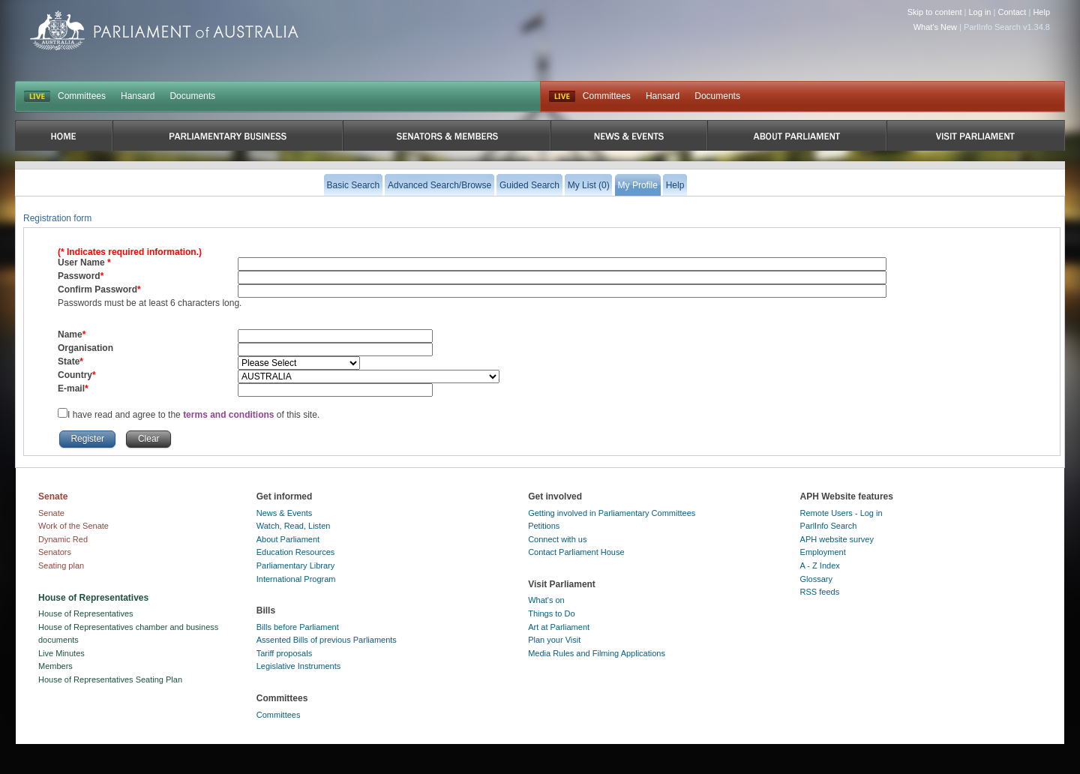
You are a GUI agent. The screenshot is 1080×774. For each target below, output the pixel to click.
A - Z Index (820, 565)
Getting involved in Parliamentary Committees (611, 513)
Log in (980, 12)
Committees (82, 96)
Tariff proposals (284, 653)
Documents (192, 96)
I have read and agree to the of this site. (194, 415)
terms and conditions (230, 415)
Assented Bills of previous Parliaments (326, 639)
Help (1041, 12)
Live (562, 97)
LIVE (37, 97)
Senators (54, 552)
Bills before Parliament (297, 627)
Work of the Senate (73, 525)
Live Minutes (61, 653)
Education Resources (295, 552)
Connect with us (557, 539)
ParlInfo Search (828, 525)
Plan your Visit (554, 639)
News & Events (284, 513)
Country (75, 375)
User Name (82, 262)
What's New (935, 27)
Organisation (85, 348)
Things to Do (551, 613)
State (69, 361)
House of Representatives (86, 613)
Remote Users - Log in (841, 513)
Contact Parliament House (576, 552)
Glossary (816, 579)
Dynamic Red (63, 539)
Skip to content (935, 12)
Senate (51, 513)
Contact (1012, 12)
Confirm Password (97, 289)
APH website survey (837, 539)
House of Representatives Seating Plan (110, 679)
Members (55, 666)
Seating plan (61, 565)
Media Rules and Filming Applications (596, 653)
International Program (296, 579)
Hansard (137, 96)
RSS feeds (820, 591)
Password (79, 276)
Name (70, 334)
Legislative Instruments (298, 666)
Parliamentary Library (295, 565)
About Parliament (288, 539)
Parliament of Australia (164, 30)
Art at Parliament (559, 627)
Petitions (544, 525)
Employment (823, 552)
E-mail (71, 388)
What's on (546, 600)
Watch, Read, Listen (293, 525)
